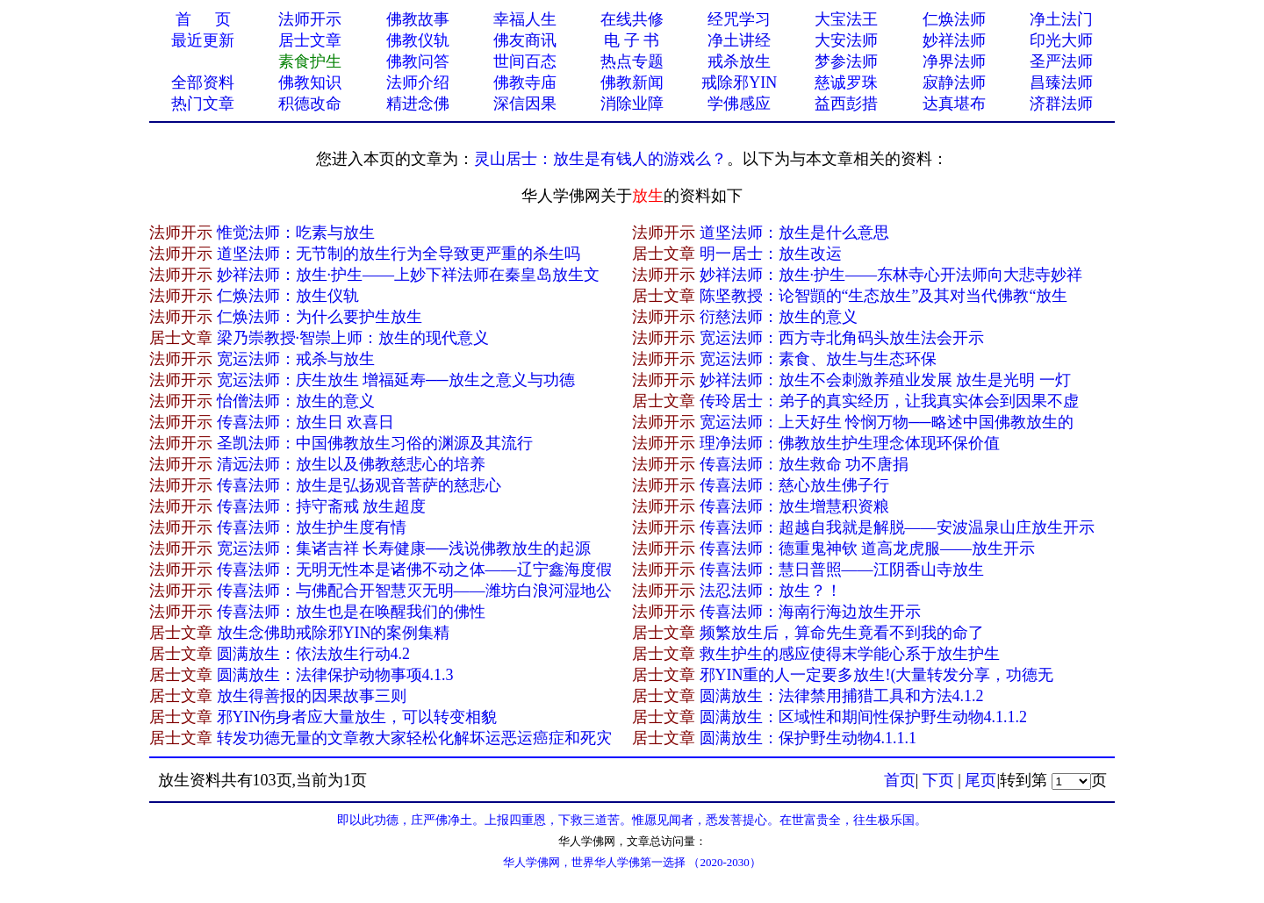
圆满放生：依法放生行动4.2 (314, 654)
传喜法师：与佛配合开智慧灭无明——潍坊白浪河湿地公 (414, 590)
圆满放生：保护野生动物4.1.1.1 (808, 738)
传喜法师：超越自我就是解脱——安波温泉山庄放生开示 (897, 527)
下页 (938, 780)
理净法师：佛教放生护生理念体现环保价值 (850, 443)
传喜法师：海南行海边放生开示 (810, 611)
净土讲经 (739, 40)
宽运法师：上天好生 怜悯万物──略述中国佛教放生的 (887, 422)
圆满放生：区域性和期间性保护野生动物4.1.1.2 (864, 717)
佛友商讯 (525, 40)
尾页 (980, 780)
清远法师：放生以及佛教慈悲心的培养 (351, 464)
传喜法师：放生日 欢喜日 (306, 422)
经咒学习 (739, 19)
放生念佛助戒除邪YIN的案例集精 (333, 632)
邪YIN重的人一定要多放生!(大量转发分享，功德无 (877, 675)
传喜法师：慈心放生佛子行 (794, 485)
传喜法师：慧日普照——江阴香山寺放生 (842, 569)
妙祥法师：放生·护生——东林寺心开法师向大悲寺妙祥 (891, 274)
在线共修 (632, 19)
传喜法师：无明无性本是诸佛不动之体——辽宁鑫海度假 (414, 569)
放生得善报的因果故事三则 (311, 696)
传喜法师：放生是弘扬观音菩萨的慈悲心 (359, 485)
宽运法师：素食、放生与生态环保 (818, 359)
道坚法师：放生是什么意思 (794, 232)
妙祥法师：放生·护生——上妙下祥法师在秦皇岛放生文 (408, 274)
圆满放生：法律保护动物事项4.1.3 (335, 675)
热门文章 (202, 103)
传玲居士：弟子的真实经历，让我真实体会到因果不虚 (889, 401)
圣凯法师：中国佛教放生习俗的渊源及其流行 (375, 443)
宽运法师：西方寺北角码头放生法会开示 (842, 338)
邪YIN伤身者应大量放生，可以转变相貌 (357, 717)
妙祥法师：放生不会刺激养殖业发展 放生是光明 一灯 (885, 380)
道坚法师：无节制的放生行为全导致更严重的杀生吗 (398, 253)
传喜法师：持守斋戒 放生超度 (322, 506)
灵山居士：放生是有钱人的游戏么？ (600, 159)
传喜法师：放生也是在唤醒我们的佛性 (351, 611)
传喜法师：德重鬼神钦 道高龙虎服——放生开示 (868, 548)
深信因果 (525, 103)
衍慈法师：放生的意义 (779, 317)
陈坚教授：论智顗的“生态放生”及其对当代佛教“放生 (884, 296)
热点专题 (632, 61)
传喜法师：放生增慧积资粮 (794, 506)
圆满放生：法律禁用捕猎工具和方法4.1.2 (842, 696)
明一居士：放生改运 (771, 253)
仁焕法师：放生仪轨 (288, 296)
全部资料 (202, 82)
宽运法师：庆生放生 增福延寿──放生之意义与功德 (396, 380)
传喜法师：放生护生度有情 (311, 527)
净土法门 (1061, 19)
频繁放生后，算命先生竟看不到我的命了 (842, 632)
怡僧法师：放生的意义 (296, 401)
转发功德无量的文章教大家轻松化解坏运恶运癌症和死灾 (414, 738)
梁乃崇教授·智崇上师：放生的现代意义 (353, 338)
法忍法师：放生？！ (771, 590)
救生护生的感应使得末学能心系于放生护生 (850, 654)
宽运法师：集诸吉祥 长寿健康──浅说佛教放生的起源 (404, 548)
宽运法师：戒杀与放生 (296, 359)
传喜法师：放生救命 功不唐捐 (804, 464)
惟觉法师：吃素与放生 (296, 232)
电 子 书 (631, 40)
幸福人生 (525, 19)
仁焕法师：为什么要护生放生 (319, 317)
